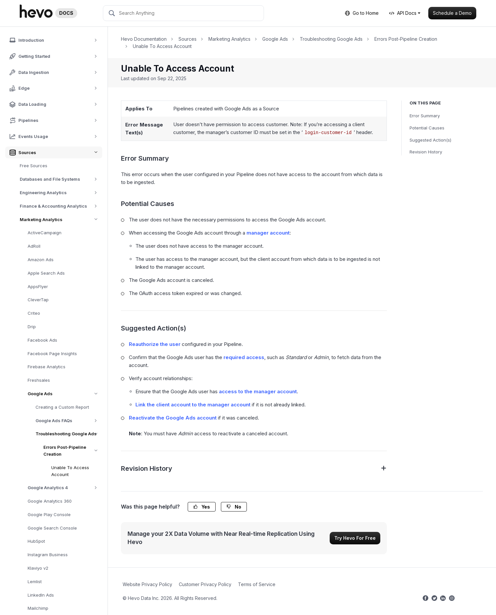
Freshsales (39, 380)
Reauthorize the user (154, 344)
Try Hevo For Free (355, 538)
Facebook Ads (42, 340)
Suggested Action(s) (430, 140)
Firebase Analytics (46, 366)
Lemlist (35, 581)
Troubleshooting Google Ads (68, 434)
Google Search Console (52, 528)
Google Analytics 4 (65, 488)
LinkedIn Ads (41, 595)
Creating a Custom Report (62, 407)
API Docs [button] (402, 13)
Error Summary (425, 115)
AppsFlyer (38, 286)
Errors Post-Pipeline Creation (72, 450)
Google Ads (65, 394)
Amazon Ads (41, 259)
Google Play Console (49, 514)
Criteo (34, 313)
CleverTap (38, 299)
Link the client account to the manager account (192, 404)
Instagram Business (48, 554)
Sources (187, 39)
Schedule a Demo (452, 13)
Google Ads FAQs (68, 421)
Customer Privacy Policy (205, 584)
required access (244, 357)
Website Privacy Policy (147, 584)
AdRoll (34, 246)
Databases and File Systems (61, 179)
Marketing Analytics (61, 220)
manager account (268, 233)
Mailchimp (38, 608)
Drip (32, 326)
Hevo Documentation (144, 39)
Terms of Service (256, 584)
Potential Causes (427, 127)
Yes (201, 507)
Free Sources (33, 165)
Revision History (426, 151)
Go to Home (362, 13)
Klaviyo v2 (38, 568)
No (233, 507)
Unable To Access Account (70, 471)
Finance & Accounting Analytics (61, 206)
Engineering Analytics (61, 193)
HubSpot (36, 541)
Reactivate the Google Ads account (173, 418)
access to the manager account (258, 391)
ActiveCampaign (44, 232)
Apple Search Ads (46, 273)
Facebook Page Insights (52, 353)
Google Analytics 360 (50, 501)
